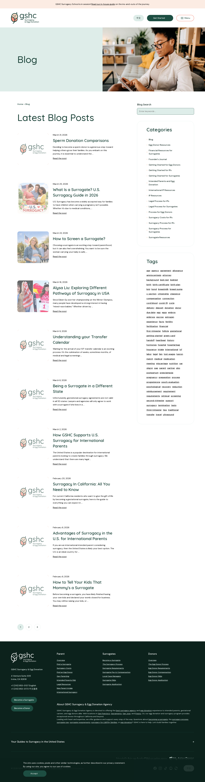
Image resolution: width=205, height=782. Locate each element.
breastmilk (163, 289)
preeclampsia (166, 372)
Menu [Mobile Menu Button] (185, 18)
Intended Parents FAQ (66, 680)
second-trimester (155, 400)
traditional (173, 410)
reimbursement (154, 391)
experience (152, 321)
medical (158, 358)
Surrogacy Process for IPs (161, 223)
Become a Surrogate (24, 700)
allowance (178, 270)
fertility (169, 321)
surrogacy (151, 405)
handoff (150, 340)
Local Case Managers (112, 676)
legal (155, 354)
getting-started (154, 335)
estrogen (169, 317)
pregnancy (151, 377)
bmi (148, 289)
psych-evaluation (170, 382)
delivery (150, 307)
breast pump (176, 289)
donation (169, 307)
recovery (166, 386)
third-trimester (154, 410)
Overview (61, 660)
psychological (153, 386)
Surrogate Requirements (113, 668)
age (148, 270)
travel (159, 414)
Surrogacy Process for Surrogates (160, 230)
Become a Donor (22, 708)
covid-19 (163, 303)
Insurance (151, 349)
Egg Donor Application (158, 680)
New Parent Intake (65, 688)
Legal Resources (64, 684)
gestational (176, 331)
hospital (162, 345)
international (171, 349)
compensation (153, 298)
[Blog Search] (191, 111)
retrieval (165, 396)
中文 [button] (138, 18)
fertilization (152, 326)
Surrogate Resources (159, 237)
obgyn (149, 368)
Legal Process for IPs (159, 201)
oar (181, 363)
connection (168, 298)
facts (161, 321)
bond (154, 289)
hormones (151, 345)
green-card (169, 335)
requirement (169, 391)
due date (150, 312)
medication (169, 358)
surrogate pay (63, 722)
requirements (153, 396)
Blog (151, 139)
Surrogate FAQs (109, 680)
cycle (171, 303)
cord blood (152, 303)
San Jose (127, 713)
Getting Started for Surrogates (164, 175)
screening (176, 396)
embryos (150, 317)
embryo (172, 312)
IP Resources (155, 195)
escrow (160, 317)
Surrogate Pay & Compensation (116, 672)
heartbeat (161, 340)
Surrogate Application (112, 684)
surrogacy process (180, 719)
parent (162, 368)
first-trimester (153, 331)
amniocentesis (153, 275)
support (170, 400)
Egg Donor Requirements (159, 668)
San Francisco (104, 713)
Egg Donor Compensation (159, 672)
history (170, 340)
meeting (150, 363)
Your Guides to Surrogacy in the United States (102, 741)
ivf (180, 349)
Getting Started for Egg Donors (164, 164)
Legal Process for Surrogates (163, 206)
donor (178, 307)
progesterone (153, 382)
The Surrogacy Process (113, 664)
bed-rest (164, 279)
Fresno (138, 713)
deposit (159, 307)
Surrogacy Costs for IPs (160, 217)
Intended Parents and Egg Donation (162, 183)
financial (163, 326)
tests (173, 405)
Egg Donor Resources (159, 145)
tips (165, 410)
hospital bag (173, 345)
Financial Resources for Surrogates (160, 152)
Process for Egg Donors (160, 212)
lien (161, 354)
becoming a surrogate (158, 719)
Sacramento (116, 713)
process (176, 377)
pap (156, 368)
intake (161, 349)
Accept (34, 773)
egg (159, 312)
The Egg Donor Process (158, 664)
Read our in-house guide (103, 4)
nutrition (173, 363)
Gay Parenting (63, 676)
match (149, 358)
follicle (165, 331)
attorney (167, 275)
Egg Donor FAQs (155, 676)
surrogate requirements (80, 722)
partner (171, 368)
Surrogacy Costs (64, 668)
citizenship (163, 293)
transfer (150, 414)
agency (155, 270)
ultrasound (168, 414)
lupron (179, 354)
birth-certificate (161, 284)
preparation (165, 377)
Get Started (159, 18)
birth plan (175, 284)
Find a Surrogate (64, 664)
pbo (178, 368)
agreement (165, 270)
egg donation (146, 710)
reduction (177, 386)
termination (164, 405)
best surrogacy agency (126, 710)
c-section (151, 293)
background (152, 279)
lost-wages (169, 354)
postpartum (152, 372)
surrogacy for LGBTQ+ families (104, 722)
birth (148, 284)
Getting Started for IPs (160, 170)
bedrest (174, 279)
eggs (164, 312)
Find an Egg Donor (65, 672)
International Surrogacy (67, 692)
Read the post (60, 158)
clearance (175, 293)
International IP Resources (162, 190)
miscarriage (162, 363)
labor (149, 354)
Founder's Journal (158, 159)
